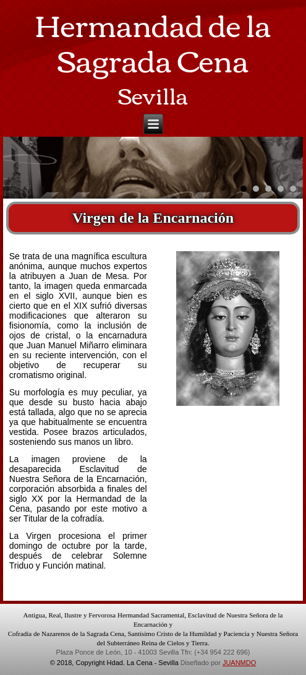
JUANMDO (239, 662)
